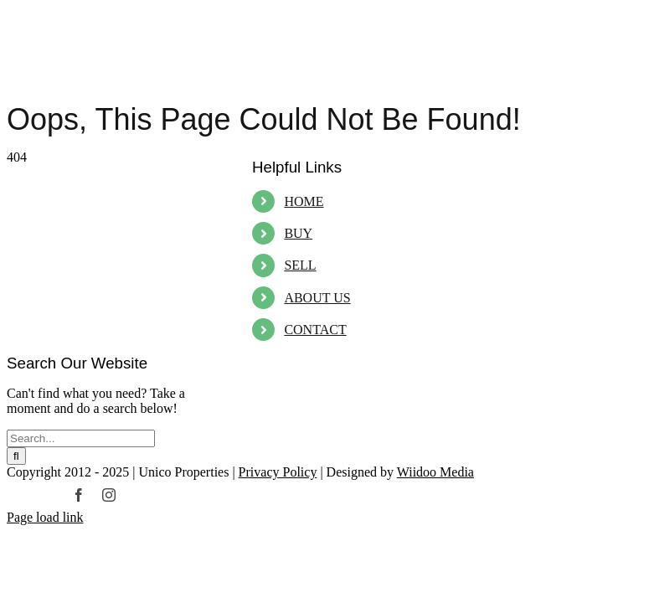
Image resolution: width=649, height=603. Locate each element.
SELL (300, 265)
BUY (298, 233)
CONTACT (315, 329)
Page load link (45, 517)
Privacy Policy (278, 472)
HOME (303, 201)
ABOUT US (317, 298)
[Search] (16, 456)
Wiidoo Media (435, 472)
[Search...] (81, 438)
